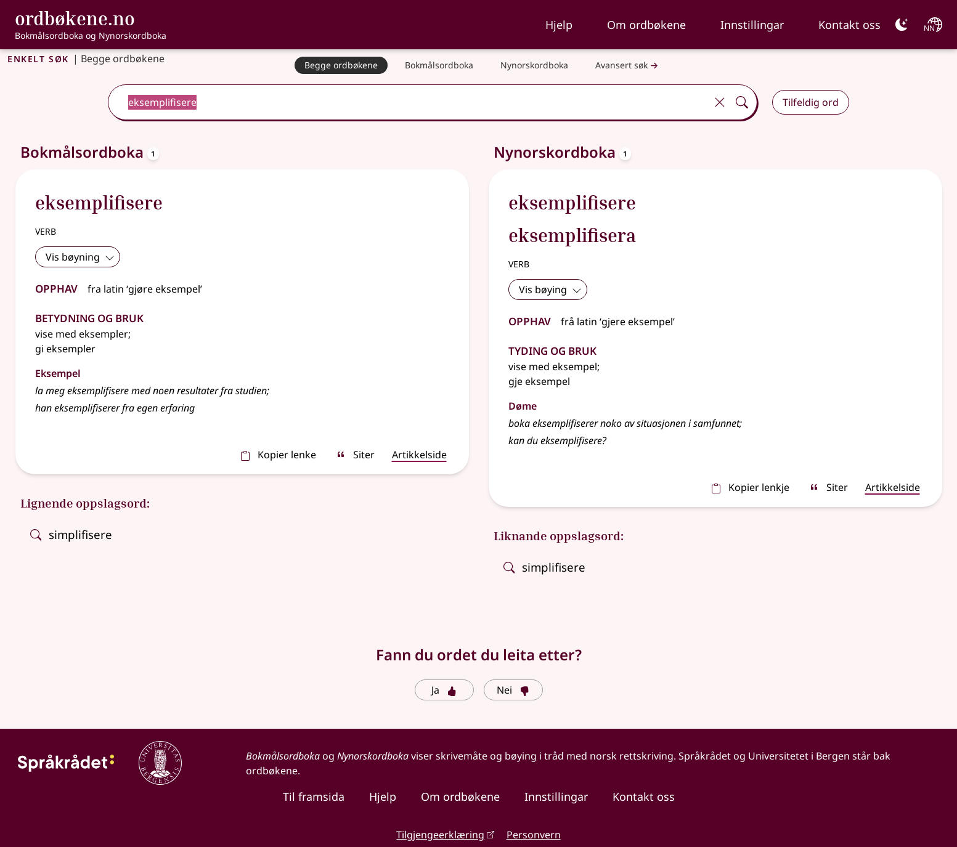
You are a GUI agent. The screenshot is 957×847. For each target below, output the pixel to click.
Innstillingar (752, 24)
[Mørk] (901, 24)
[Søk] (742, 102)
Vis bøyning (80, 257)
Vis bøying (550, 289)
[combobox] (408, 102)
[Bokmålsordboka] (439, 65)
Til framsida (313, 796)
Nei (513, 690)
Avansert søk (628, 65)
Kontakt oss (849, 24)
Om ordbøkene (646, 24)
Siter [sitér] (355, 454)
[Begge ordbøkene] (341, 65)
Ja (444, 690)
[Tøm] (720, 102)
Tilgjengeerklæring (440, 834)
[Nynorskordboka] (534, 65)
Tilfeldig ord (811, 102)
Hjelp (558, 24)
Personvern (534, 834)
